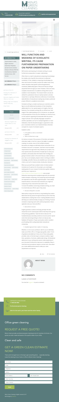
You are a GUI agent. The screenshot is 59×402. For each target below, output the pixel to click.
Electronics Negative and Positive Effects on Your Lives (10, 123)
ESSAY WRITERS (14, 160)
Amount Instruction (8, 148)
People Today (7, 179)
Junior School (7, 174)
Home (7, 35)
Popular (11, 112)
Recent (11, 115)
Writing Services (7, 188)
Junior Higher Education (9, 172)
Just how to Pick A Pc (8, 90)
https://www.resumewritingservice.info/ (32, 173)
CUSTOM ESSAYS (7, 155)
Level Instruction (7, 177)
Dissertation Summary (8, 158)
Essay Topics (7, 106)
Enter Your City (28, 379)
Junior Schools (14, 174)
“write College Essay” (8, 191)
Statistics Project (7, 186)
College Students (7, 153)
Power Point (14, 179)
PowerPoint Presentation (9, 181)
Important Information (9, 165)
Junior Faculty (15, 167)
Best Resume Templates (28, 51)
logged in (31, 282)
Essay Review (7, 160)
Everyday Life (7, 162)
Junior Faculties (7, 167)
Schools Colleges (7, 184)
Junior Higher (7, 169)
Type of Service (28, 382)
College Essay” (7, 151)
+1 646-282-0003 (14, 302)
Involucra (14, 396)
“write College (15, 188)
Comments (11, 118)
